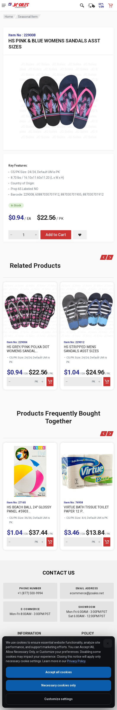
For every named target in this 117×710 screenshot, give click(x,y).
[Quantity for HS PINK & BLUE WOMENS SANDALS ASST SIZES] (23, 234)
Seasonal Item (28, 16)
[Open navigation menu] (4, 5)
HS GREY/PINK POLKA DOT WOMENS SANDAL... (28, 349)
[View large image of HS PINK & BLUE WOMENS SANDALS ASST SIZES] (59, 99)
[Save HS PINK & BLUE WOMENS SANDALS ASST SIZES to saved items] (80, 234)
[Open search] (82, 5)
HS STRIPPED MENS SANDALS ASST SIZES (81, 349)
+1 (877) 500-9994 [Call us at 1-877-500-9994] (30, 593)
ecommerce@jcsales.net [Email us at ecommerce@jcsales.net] (87, 593)
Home (9, 16)
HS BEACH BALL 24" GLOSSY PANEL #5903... (29, 509)
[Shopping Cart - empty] (110, 5)
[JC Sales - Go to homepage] (19, 5)
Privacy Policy (76, 661)
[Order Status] (91, 5)
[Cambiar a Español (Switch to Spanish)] (101, 5)
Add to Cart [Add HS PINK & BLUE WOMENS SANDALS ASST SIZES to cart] (56, 234)
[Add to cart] (49, 381)
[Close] (107, 643)
